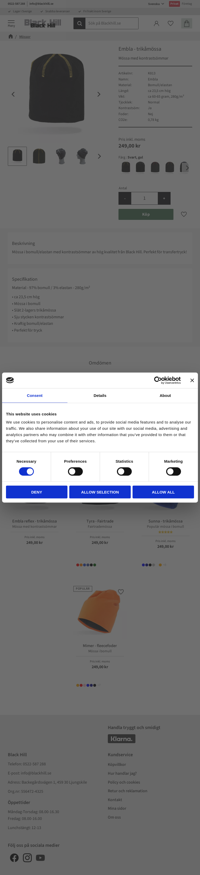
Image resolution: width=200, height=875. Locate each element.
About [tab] (165, 395)
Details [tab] (99, 395)
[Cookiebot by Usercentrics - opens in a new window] (158, 380)
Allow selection (100, 492)
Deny (36, 492)
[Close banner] (192, 380)
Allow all (163, 492)
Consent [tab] (34, 395)
